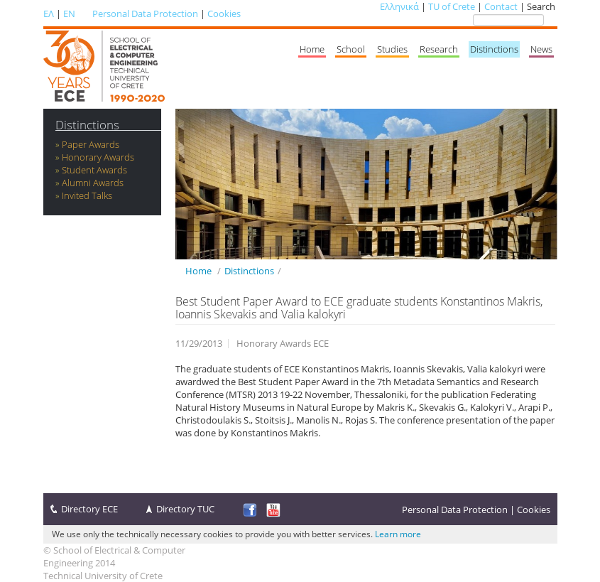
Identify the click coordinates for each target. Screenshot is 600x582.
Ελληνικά (399, 6)
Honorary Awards (98, 157)
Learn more (398, 534)
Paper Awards (90, 144)
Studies (392, 49)
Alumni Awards (93, 182)
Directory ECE (89, 508)
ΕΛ (48, 13)
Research (439, 49)
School (351, 49)
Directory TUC (185, 508)
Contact (501, 6)
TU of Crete (451, 6)
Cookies (224, 13)
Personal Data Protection (145, 13)
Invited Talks (87, 195)
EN (69, 13)
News (541, 49)
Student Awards (94, 169)
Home (312, 49)
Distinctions (494, 49)
